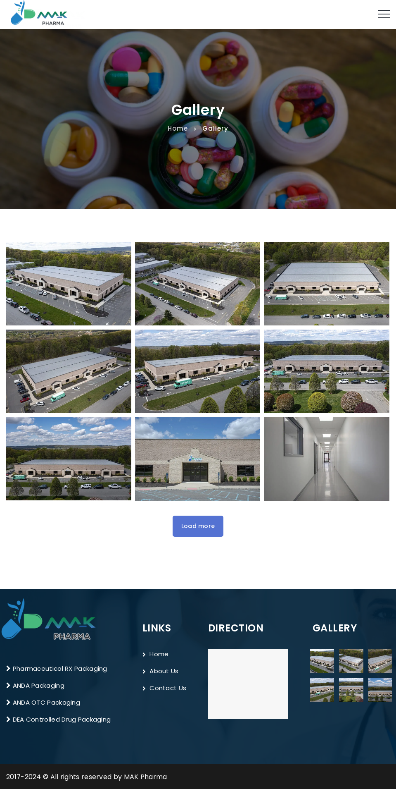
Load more (198, 526)
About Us (160, 671)
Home (178, 128)
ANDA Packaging (38, 685)
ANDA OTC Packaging (46, 702)
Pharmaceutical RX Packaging (59, 668)
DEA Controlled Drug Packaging (61, 719)
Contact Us (164, 688)
